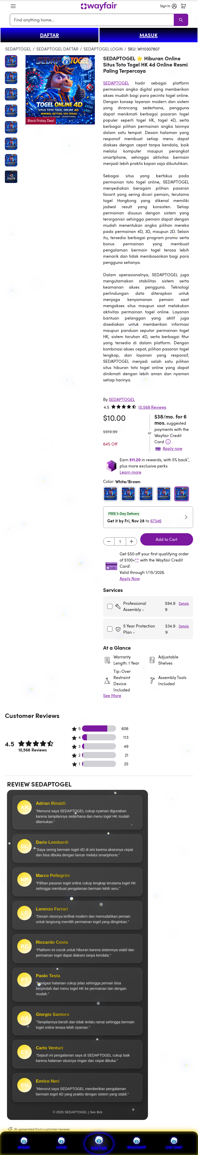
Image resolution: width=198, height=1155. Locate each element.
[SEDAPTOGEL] (122, 399)
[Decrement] (108, 541)
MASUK (148, 35)
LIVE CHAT (174, 1143)
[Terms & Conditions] (168, 442)
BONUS (24, 1143)
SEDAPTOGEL (18, 49)
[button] (13, 6)
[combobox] (92, 20)
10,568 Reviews (152, 407)
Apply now (172, 448)
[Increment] (131, 541)
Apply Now (130, 578)
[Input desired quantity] (120, 541)
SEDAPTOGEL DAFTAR (57, 49)
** (137, 560)
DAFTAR (49, 35)
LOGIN (61, 1143)
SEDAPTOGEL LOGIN (103, 49)
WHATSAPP (136, 1143)
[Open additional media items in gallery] (11, 177)
